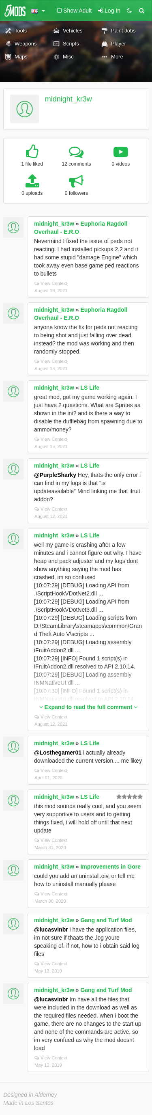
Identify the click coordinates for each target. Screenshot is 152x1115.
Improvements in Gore (110, 866)
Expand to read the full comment (88, 707)
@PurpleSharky (55, 475)
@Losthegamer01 (57, 752)
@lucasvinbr (51, 929)
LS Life (89, 387)
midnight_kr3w (68, 99)
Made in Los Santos (28, 1103)
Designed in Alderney (30, 1094)
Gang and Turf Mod (106, 920)
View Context (50, 283)
